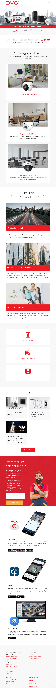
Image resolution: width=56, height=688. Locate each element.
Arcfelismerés (8, 669)
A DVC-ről (32, 683)
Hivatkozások (33, 686)
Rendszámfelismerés (10, 671)
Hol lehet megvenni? (14, 502)
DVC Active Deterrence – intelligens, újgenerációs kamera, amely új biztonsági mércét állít (15, 439)
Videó (7, 683)
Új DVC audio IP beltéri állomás (15, 413)
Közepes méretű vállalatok (11, 658)
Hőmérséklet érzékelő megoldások (13, 668)
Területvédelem (9, 673)
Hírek (31, 680)
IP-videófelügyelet (33, 654)
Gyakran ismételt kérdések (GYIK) (13, 679)
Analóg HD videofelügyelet (35, 656)
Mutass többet (28, 449)
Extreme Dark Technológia (11, 666)
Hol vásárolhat (34, 677)
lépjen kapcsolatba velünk (14, 496)
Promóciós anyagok (10, 681)
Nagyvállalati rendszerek (11, 660)
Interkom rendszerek (33, 658)
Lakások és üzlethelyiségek (11, 656)
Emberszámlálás (9, 664)
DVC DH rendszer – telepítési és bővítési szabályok (38, 414)
